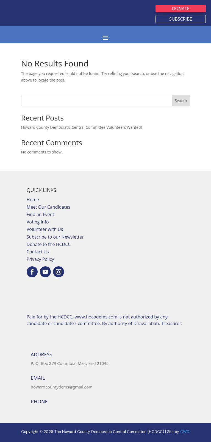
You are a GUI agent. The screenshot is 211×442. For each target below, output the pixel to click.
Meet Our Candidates (48, 207)
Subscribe (180, 19)
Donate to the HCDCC (49, 244)
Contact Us (38, 252)
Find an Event (40, 214)
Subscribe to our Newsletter (55, 237)
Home (33, 200)
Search (181, 100)
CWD (185, 431)
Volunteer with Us (45, 229)
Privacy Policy (40, 259)
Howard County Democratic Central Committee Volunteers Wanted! (81, 127)
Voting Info (38, 222)
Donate (181, 8)
